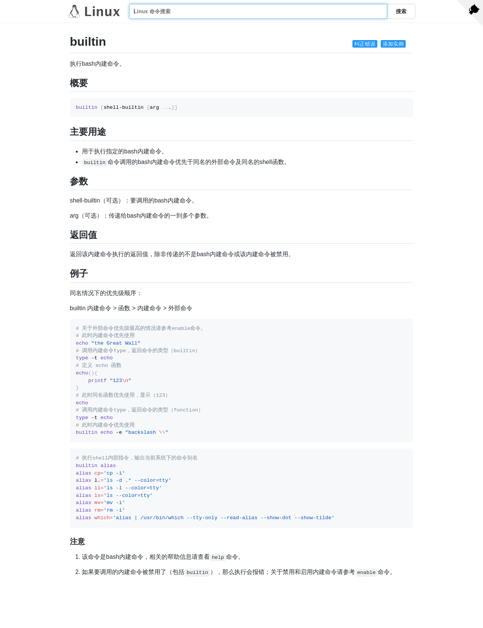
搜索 (401, 11)
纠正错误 (364, 44)
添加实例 (393, 44)
